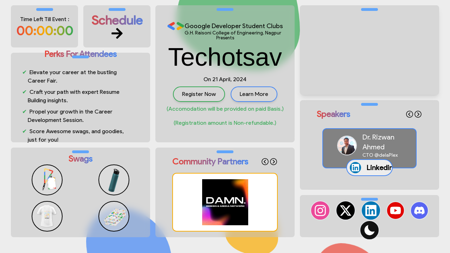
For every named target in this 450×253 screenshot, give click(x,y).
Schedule (116, 26)
